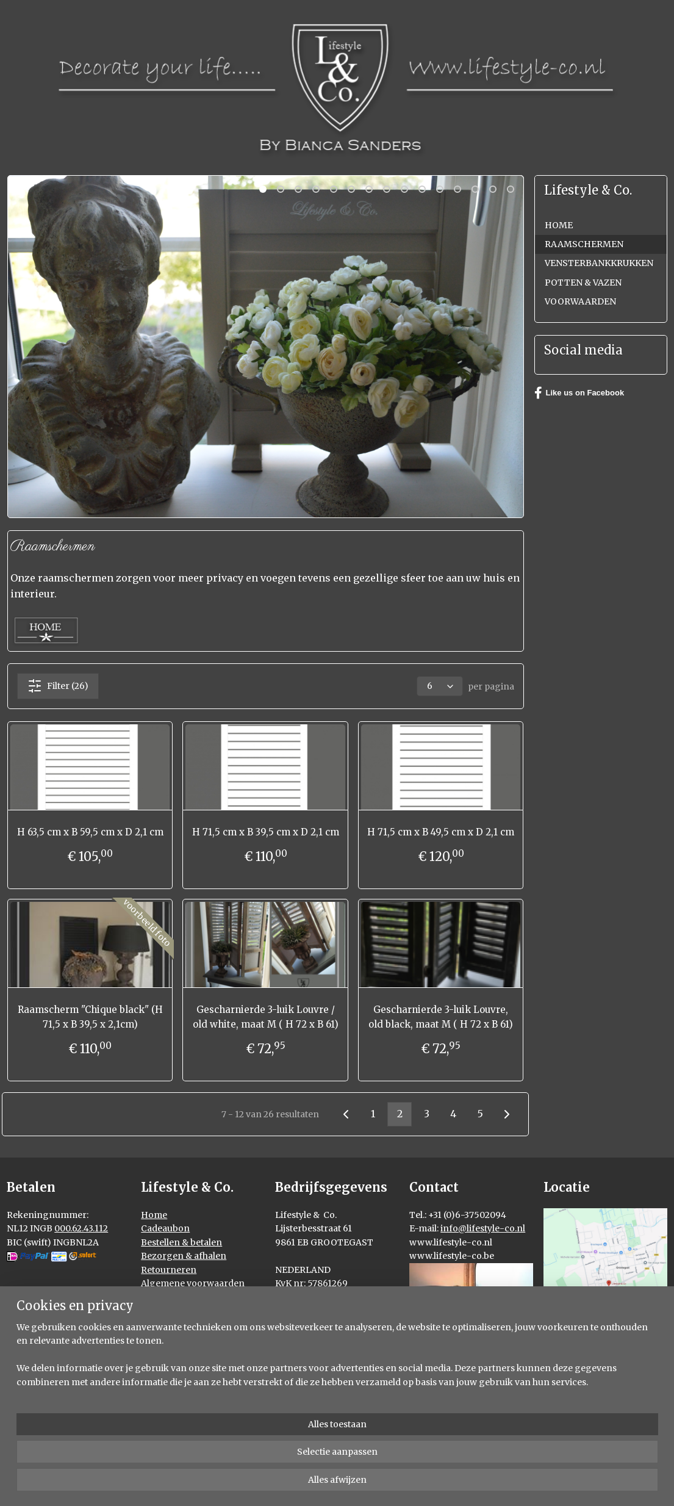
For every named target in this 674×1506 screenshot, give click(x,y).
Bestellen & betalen (181, 1242)
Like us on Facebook (579, 393)
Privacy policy (171, 1296)
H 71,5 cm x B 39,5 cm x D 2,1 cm (265, 832)
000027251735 (304, 1310)
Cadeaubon (165, 1228)
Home (154, 1214)
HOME (559, 225)
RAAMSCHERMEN (584, 244)
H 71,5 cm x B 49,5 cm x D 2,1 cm (440, 832)
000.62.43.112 (81, 1228)
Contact (157, 1310)
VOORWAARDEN (580, 301)
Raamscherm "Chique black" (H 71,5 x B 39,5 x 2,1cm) (89, 1017)
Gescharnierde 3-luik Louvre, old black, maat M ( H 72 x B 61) (440, 1017)
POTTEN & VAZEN (583, 282)
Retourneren (168, 1269)
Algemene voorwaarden (193, 1283)
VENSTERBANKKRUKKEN (599, 263)
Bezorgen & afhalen (183, 1255)
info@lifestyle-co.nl (482, 1228)
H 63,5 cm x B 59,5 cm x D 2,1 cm (89, 832)
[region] (256, 1458)
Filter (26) (57, 686)
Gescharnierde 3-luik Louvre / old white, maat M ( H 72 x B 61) (265, 1017)
